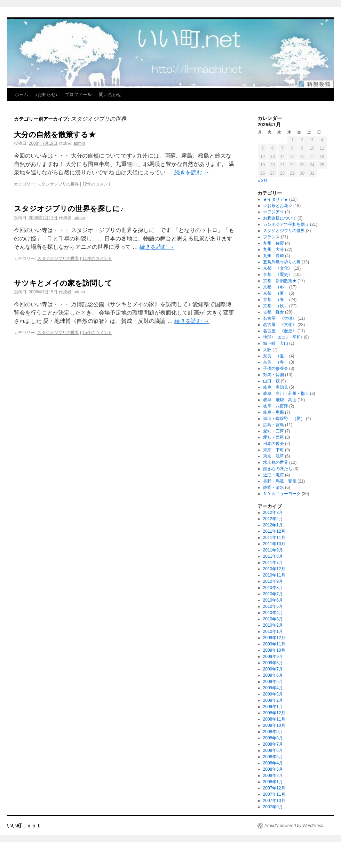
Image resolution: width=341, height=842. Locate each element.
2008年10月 (274, 725)
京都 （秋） (275, 305)
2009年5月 (273, 681)
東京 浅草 (273, 456)
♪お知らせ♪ (46, 94)
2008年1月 (273, 781)
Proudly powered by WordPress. (294, 825)
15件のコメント (97, 332)
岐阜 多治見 (275, 387)
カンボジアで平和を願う (286, 224)
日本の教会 (273, 443)
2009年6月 (273, 675)
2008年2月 (273, 775)
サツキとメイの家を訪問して (63, 283)
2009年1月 (273, 706)
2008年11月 (274, 719)
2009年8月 (273, 662)
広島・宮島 (273, 424)
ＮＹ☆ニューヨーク (282, 493)
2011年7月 (273, 562)
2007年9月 (273, 806)
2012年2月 (273, 518)
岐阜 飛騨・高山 (279, 399)
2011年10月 (274, 543)
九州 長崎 (273, 255)
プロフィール (78, 94)
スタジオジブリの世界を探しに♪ (69, 209)
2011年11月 (274, 537)
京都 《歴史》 (277, 274)
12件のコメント (97, 184)
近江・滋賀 (273, 474)
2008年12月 (274, 712)
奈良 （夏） (275, 356)
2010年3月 (273, 619)
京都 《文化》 (277, 268)
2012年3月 (273, 512)
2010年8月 (273, 587)
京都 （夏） (275, 293)
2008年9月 (273, 731)
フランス (271, 237)
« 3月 (263, 180)
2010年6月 (273, 600)
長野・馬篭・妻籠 (279, 481)
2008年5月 (273, 756)
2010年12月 (274, 568)
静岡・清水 (273, 487)
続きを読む (191, 172)
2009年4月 (273, 687)
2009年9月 (273, 656)
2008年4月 (273, 763)
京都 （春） (275, 299)
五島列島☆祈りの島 (282, 262)
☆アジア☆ (273, 211)
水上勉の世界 (275, 462)
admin (79, 143)
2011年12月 (274, 531)
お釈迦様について (279, 218)
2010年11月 (274, 575)
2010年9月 (273, 581)
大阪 (267, 349)
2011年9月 (273, 550)
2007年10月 (274, 800)
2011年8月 (273, 556)
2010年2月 (273, 625)
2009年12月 (274, 637)
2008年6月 (273, 750)
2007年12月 (274, 788)
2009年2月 (273, 700)
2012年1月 (273, 525)
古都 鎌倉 (273, 312)
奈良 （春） (275, 362)
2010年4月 (273, 612)
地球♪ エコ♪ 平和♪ (283, 337)
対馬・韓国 (273, 374)
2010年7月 (273, 593)
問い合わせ (110, 94)
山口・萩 (271, 381)
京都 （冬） (275, 287)
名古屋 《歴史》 (279, 330)
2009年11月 (274, 644)
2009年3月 (273, 694)
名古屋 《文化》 (279, 324)
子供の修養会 (275, 368)
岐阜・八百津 (275, 406)
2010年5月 (273, 606)
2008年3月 (273, 769)
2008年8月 (273, 738)
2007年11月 (274, 794)
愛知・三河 (273, 431)
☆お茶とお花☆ (277, 205)
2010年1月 (273, 631)
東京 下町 (273, 449)
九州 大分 (273, 249)
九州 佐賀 (273, 243)
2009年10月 (274, 650)
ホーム (21, 94)
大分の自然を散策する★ (55, 134)
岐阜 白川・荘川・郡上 (286, 393)
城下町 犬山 (275, 343)
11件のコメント (97, 258)
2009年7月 (273, 669)
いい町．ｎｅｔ (24, 825)
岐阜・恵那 (273, 412)
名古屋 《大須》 (279, 318)
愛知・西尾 (273, 437)
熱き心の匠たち (277, 468)
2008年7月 (273, 744)
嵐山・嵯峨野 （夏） (284, 418)
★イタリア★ (275, 199)
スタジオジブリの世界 (58, 184)
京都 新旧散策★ (279, 280)
